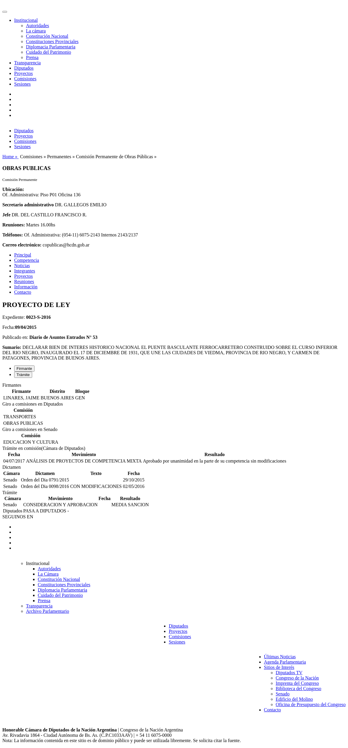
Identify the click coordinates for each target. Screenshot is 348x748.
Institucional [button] (26, 20)
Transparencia (27, 62)
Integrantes (24, 270)
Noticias (22, 265)
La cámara (36, 30)
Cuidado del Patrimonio (48, 52)
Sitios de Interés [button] (279, 667)
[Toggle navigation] (4, 12)
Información (25, 286)
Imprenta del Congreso (297, 683)
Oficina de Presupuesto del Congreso (311, 704)
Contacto (22, 292)
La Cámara (48, 573)
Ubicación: (13, 189)
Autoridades (37, 25)
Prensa (32, 57)
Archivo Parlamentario (47, 611)
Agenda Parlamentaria (285, 661)
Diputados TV (289, 672)
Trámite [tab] (23, 375)
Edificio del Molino (294, 699)
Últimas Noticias (280, 656)
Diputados (24, 68)
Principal (22, 254)
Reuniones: (13, 224)
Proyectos (23, 73)
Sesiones (22, 83)
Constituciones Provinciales (52, 41)
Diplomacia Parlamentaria (50, 46)
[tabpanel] (174, 392)
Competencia (26, 260)
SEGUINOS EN (17, 516)
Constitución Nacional (47, 36)
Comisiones (25, 78)
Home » (10, 156)
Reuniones (24, 281)
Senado (283, 693)
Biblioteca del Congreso (298, 688)
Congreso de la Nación (297, 677)
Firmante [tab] (24, 368)
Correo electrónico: (22, 244)
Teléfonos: (12, 234)
